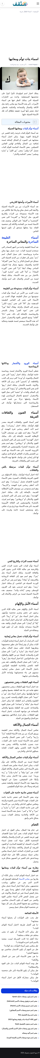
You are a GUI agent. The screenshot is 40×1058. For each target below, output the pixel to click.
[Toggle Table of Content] (33, 122)
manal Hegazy (32, 64)
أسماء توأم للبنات (30, 128)
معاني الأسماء (24, 879)
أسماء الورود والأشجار (25, 363)
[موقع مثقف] (20, 3)
